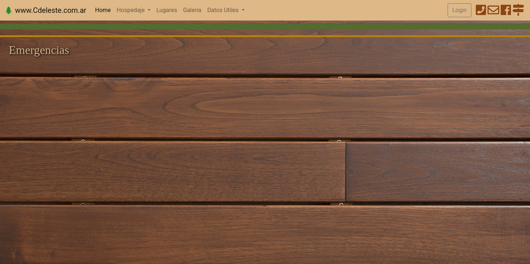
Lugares (166, 10)
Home (104, 10)
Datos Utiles (223, 10)
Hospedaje (131, 10)
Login (459, 10)
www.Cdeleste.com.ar (46, 10)
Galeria (192, 10)
